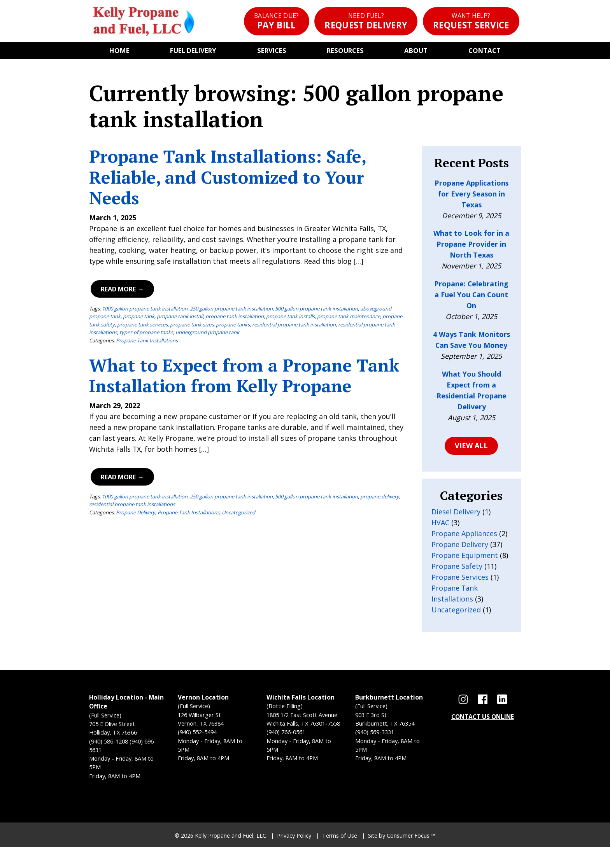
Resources (345, 50)
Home (119, 50)
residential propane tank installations (132, 504)
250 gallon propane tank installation (231, 308)
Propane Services (460, 577)
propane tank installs (290, 316)
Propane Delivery (135, 512)
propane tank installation (234, 316)
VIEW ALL (471, 445)
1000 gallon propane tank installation (145, 308)
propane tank (138, 316)
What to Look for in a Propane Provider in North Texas (471, 244)
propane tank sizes (192, 324)
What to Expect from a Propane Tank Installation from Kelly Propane (244, 376)
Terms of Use (339, 835)
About (416, 50)
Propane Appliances (464, 533)
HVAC (440, 522)
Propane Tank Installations (147, 340)
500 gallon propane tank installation (316, 308)
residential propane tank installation (294, 324)
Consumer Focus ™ (411, 835)
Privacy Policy (294, 835)
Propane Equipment (464, 555)
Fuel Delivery (193, 50)
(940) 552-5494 (197, 732)
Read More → (122, 288)
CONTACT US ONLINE (482, 716)
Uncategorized (238, 512)
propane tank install (180, 316)
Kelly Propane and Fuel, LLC (230, 835)
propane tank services (142, 324)
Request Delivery (365, 21)
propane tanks (233, 324)
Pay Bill (276, 21)
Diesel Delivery (455, 511)
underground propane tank (207, 332)
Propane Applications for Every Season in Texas (471, 193)
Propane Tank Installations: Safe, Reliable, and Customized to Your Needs (227, 177)
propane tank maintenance (348, 316)
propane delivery (379, 496)
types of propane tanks (146, 332)
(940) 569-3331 (374, 732)
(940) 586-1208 (108, 741)
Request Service (471, 21)
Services (271, 50)
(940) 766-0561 (285, 732)
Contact (484, 50)
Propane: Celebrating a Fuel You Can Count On (471, 294)
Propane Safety (456, 566)
